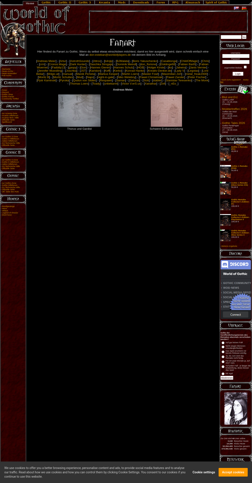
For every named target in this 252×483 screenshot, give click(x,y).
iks (170, 67)
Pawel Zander (175, 77)
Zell (162, 83)
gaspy (73, 67)
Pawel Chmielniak (151, 77)
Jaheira (181, 67)
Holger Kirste (156, 67)
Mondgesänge (8, 206)
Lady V (179, 70)
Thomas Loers (79, 83)
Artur (63, 61)
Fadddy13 (58, 67)
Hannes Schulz (123, 67)
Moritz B (44, 77)
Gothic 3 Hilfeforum (10, 139)
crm (42, 64)
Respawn (106, 80)
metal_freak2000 (196, 74)
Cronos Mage (57, 64)
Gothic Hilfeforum (9, 185)
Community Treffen (10, 99)
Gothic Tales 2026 (233, 123)
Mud (80, 77)
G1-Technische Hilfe (11, 187)
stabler (157, 80)
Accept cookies (233, 473)
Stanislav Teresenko (178, 80)
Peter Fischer (196, 77)
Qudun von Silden (84, 80)
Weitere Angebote (229, 246)
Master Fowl (150, 74)
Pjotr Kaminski (46, 80)
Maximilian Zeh (172, 74)
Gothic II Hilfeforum (10, 162)
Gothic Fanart (8, 97)
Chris (205, 61)
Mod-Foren (7, 215)
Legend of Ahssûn (10, 213)
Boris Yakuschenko (145, 61)
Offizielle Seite (8, 120)
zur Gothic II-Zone (10, 160)
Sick (146, 80)
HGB (140, 67)
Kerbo (117, 70)
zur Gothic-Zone (9, 183)
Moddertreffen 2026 (234, 109)
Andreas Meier (46, 61)
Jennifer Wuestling (50, 70)
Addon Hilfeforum (9, 141)
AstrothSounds (79, 61)
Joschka (71, 70)
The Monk (202, 80)
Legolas (193, 70)
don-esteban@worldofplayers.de (110, 54)
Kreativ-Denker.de (159, 70)
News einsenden (9, 73)
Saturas (134, 80)
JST (83, 70)
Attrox (97, 61)
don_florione (148, 64)
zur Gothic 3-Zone (10, 137)
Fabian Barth (187, 64)
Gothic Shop (7, 94)
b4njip (109, 61)
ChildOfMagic (189, 61)
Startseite (6, 69)
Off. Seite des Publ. (10, 192)
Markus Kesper (108, 74)
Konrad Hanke (135, 70)
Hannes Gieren (100, 67)
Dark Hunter (78, 64)
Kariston (95, 70)
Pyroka (64, 80)
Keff (107, 70)
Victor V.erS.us (131, 83)
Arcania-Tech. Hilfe (10, 118)
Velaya (5, 211)
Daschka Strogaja (101, 64)
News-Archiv (7, 71)
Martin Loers (130, 74)
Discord (5, 92)
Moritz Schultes (63, 77)
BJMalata (123, 61)
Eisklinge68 (167, 64)
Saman (120, 80)
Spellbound (7, 122)
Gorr (83, 67)
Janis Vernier (198, 67)
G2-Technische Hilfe (11, 166)
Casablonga (168, 61)
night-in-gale (106, 77)
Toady (96, 83)
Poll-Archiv (7, 75)
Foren (4, 90)
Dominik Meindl (126, 64)
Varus (4, 208)
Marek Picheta (85, 74)
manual (67, 74)
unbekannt (111, 83)
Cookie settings (204, 473)
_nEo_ (173, 83)
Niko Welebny (126, 77)
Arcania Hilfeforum (10, 115)
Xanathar (150, 83)
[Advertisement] (168, 21)
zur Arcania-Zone (9, 113)
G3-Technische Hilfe (11, 143)
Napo (90, 77)
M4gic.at (53, 74)
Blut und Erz (230, 97)
